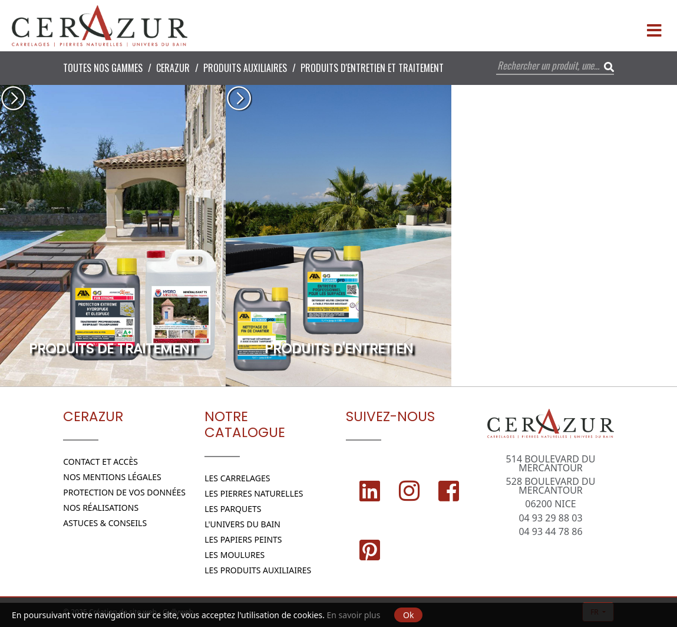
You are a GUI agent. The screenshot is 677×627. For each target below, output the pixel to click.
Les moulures (234, 554)
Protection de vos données (124, 492)
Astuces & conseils (105, 522)
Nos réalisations (100, 507)
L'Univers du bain (242, 524)
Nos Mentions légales (112, 476)
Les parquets (232, 508)
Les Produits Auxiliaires (257, 570)
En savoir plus (354, 615)
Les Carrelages (237, 478)
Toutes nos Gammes (103, 68)
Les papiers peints (243, 539)
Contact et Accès (100, 461)
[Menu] (654, 26)
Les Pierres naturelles (253, 493)
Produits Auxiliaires (245, 68)
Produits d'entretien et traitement (372, 68)
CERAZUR (173, 68)
